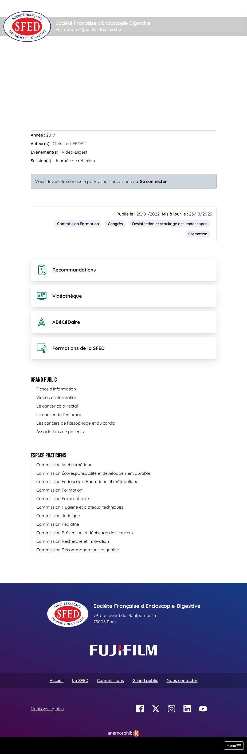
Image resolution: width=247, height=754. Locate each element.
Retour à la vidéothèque (57, 103)
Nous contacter (182, 680)
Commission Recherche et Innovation (72, 541)
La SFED (80, 680)
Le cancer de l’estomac (59, 414)
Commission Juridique (58, 515)
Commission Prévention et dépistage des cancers (84, 532)
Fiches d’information (56, 389)
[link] (123, 733)
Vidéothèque (66, 52)
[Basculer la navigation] (234, 745)
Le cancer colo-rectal (57, 406)
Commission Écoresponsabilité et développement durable (93, 473)
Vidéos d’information (56, 397)
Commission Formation (78, 223)
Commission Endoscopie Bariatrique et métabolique (87, 481)
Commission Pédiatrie (57, 524)
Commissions (110, 680)
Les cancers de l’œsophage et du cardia (75, 423)
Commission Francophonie (62, 498)
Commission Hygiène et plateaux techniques (79, 507)
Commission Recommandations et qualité (77, 549)
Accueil (39, 52)
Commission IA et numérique (64, 464)
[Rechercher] (113, 8)
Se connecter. (153, 181)
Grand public (145, 680)
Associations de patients (60, 431)
